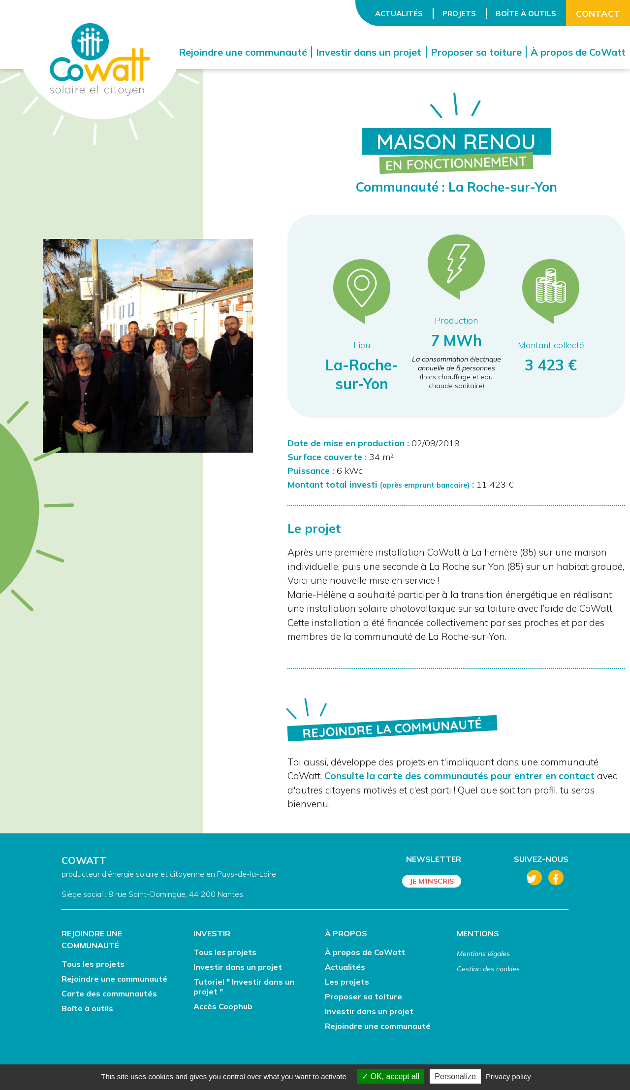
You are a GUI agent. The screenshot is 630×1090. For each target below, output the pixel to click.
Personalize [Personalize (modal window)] (455, 1076)
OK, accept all (390, 1076)
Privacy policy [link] (508, 1076)
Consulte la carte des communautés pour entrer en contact (459, 776)
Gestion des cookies (488, 968)
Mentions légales (483, 953)
